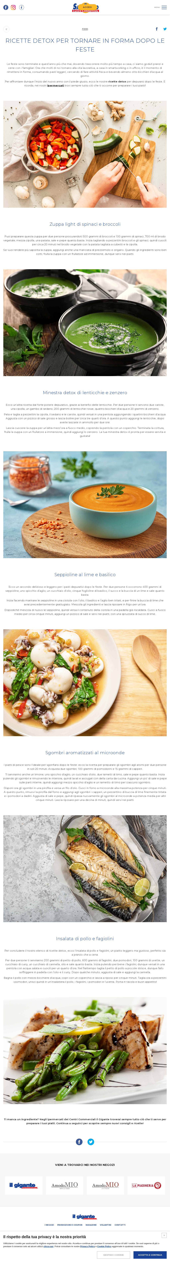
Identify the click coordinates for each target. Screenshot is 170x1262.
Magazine (91, 1225)
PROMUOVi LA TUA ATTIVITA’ (70, 1232)
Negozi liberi (91, 1232)
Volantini (105, 1225)
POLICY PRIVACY (78, 1249)
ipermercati (55, 85)
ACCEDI (87, 7)
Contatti (120, 1225)
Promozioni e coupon (69, 1225)
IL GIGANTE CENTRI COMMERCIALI (115, 1232)
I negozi (49, 1225)
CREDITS (109, 1249)
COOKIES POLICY (95, 1249)
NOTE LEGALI (62, 1249)
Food (85, 29)
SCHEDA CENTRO (47, 1232)
